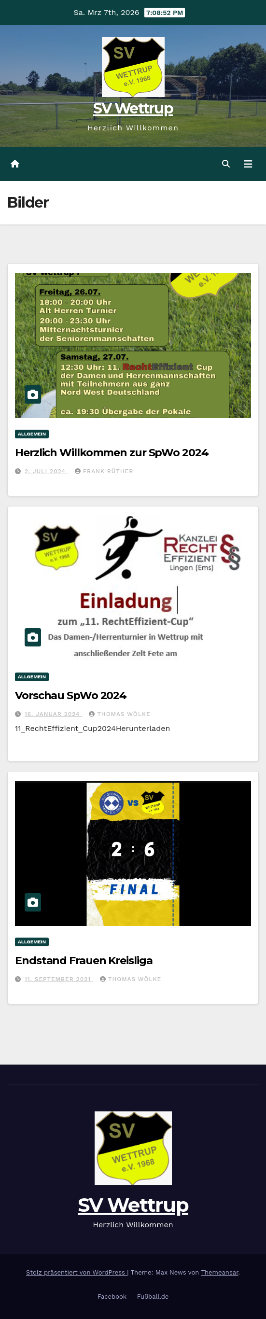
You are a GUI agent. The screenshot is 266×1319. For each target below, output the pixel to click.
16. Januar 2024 (53, 714)
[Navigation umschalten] (248, 164)
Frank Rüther (104, 471)
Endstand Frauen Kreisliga (84, 960)
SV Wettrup (133, 108)
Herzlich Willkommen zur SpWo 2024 (112, 452)
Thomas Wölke (119, 714)
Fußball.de (153, 1296)
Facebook (112, 1296)
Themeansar (219, 1272)
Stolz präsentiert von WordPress (76, 1272)
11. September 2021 (59, 979)
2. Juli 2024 (46, 471)
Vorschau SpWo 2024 (70, 695)
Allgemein (32, 433)
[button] (226, 163)
